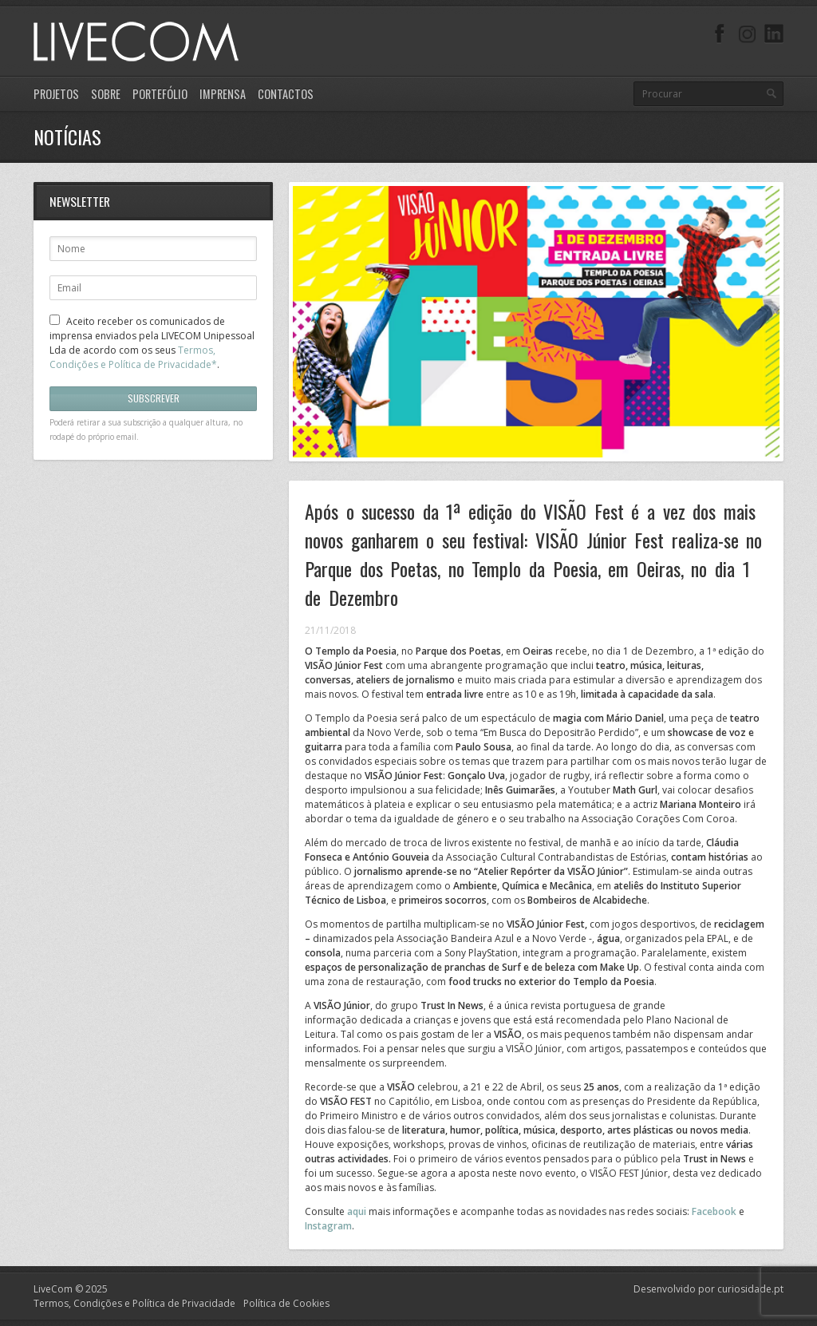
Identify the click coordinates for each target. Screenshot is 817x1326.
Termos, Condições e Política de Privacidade (134, 1303)
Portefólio (159, 93)
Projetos (56, 93)
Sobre (105, 93)
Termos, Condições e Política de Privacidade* (133, 357)
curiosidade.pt (750, 1289)
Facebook (714, 1211)
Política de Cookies (286, 1303)
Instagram (328, 1226)
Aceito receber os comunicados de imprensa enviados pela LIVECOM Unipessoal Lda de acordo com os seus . (152, 343)
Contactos (286, 93)
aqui (356, 1211)
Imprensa (222, 93)
